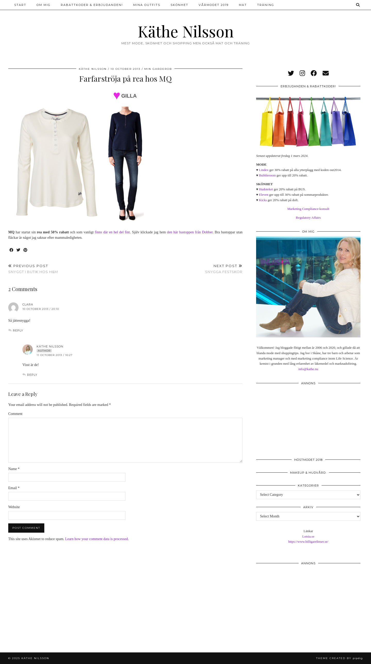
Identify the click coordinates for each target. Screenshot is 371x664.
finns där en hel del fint (112, 232)
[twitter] (291, 73)
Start (20, 5)
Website (14, 507)
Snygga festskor (223, 269)
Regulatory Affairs (308, 217)
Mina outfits (146, 5)
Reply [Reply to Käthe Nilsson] (32, 375)
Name (14, 469)
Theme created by (339, 658)
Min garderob (158, 69)
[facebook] (314, 73)
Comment (15, 414)
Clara (27, 304)
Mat (243, 5)
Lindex (263, 170)
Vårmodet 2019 (214, 5)
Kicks (263, 200)
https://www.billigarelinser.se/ (308, 541)
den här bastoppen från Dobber (189, 232)
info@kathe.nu (308, 369)
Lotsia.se (308, 536)
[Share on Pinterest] (25, 250)
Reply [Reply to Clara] (18, 330)
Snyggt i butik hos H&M (33, 269)
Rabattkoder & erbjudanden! (92, 5)
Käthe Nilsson (186, 31)
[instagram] (302, 73)
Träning (265, 5)
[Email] (326, 73)
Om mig (43, 5)
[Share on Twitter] (18, 250)
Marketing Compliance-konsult (308, 209)
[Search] (358, 5)
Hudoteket (266, 189)
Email (14, 488)
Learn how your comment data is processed (96, 539)
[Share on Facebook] (11, 250)
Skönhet (179, 5)
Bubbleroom (267, 175)
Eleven (263, 195)
